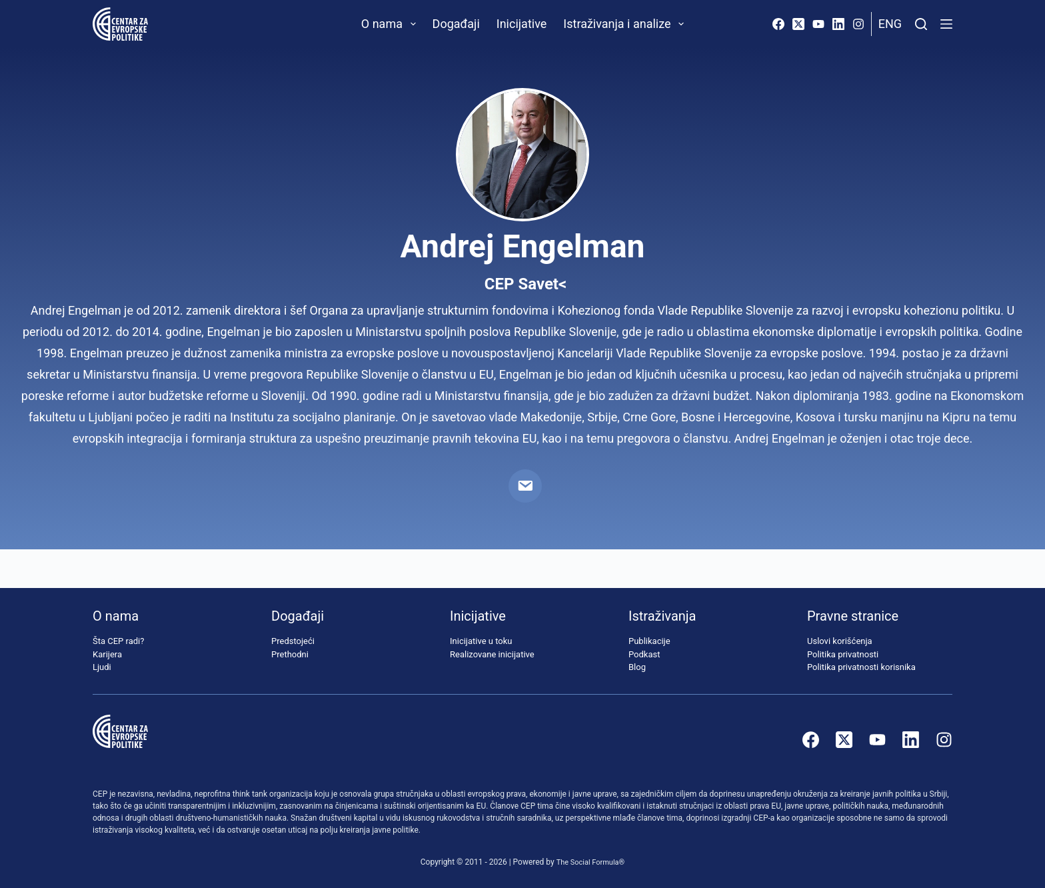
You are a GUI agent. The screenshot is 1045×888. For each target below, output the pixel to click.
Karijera (107, 654)
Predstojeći (293, 642)
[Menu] (946, 24)
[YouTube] (818, 24)
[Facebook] (778, 24)
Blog (637, 668)
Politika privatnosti (842, 654)
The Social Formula (587, 862)
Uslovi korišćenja (839, 642)
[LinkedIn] (838, 24)
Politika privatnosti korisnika (861, 668)
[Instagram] (858, 24)
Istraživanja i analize (626, 24)
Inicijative (522, 24)
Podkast (644, 654)
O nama (391, 24)
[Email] (525, 486)
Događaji (456, 24)
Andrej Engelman (522, 246)
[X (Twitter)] (798, 24)
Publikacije (649, 642)
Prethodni (290, 654)
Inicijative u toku (481, 642)
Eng (890, 24)
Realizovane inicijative (492, 654)
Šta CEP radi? (118, 642)
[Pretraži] (921, 24)
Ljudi (102, 668)
